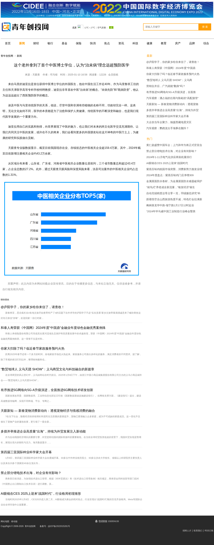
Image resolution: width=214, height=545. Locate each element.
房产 (178, 43)
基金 (64, 43)
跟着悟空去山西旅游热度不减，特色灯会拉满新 (174, 199)
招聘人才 (187, 530)
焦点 (107, 43)
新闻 (22, 43)
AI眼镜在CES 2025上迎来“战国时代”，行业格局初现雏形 (41, 493)
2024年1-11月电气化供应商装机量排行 (169, 157)
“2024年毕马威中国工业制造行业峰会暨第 (170, 211)
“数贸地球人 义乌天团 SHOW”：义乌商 (169, 80)
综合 (206, 43)
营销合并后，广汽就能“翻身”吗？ (165, 86)
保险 (78, 43)
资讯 (121, 43)
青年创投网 (7, 55)
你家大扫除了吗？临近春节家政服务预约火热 (32, 348)
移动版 (14, 521)
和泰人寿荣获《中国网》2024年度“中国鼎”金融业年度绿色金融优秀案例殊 (53, 328)
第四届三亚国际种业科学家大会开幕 (26, 452)
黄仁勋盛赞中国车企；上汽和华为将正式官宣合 (174, 145)
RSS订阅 (209, 530)
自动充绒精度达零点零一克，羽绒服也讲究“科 (173, 193)
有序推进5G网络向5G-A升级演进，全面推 (171, 92)
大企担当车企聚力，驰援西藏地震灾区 (169, 122)
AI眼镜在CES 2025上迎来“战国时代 (167, 163)
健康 (149, 43)
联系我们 (198, 530)
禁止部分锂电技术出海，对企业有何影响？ (31, 473)
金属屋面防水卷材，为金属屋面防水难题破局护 (174, 181)
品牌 (192, 43)
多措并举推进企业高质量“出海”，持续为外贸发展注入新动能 (43, 431)
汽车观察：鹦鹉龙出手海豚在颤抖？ (167, 128)
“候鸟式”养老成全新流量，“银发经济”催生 (170, 187)
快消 (93, 43)
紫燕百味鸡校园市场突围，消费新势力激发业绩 (174, 169)
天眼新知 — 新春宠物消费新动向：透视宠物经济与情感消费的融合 (48, 410)
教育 (164, 43)
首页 (8, 43)
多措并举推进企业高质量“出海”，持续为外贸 (172, 110)
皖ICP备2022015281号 (59, 526)
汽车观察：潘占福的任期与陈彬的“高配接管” (172, 98)
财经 (36, 43)
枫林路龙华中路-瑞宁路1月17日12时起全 (170, 205)
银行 (50, 43)
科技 (135, 43)
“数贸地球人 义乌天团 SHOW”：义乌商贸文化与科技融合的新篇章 (47, 369)
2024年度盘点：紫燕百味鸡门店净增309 (170, 175)
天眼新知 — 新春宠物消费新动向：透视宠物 (172, 104)
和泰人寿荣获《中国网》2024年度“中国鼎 (170, 68)
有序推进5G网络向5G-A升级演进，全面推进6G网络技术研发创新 (47, 390)
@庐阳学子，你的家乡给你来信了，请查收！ (32, 307)
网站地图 (5, 521)
